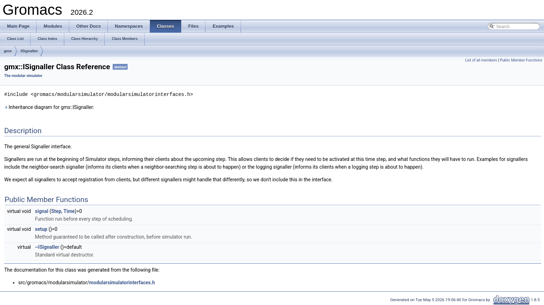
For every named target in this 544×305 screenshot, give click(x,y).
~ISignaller (47, 246)
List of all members (481, 60)
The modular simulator (23, 75)
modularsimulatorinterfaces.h (122, 282)
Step (56, 211)
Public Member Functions (521, 60)
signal (41, 211)
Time (69, 211)
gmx (8, 51)
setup (41, 229)
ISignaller (29, 51)
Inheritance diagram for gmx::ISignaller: (49, 107)
